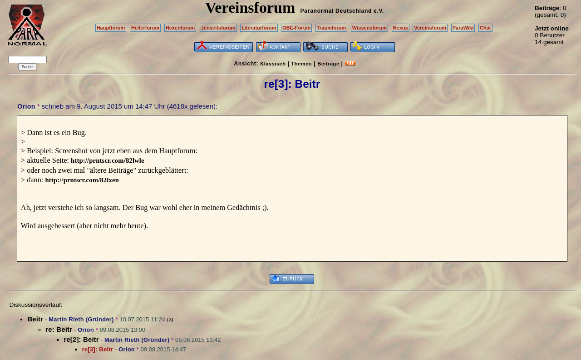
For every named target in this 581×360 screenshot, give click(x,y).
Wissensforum (369, 27)
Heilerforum (145, 27)
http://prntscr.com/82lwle (107, 160)
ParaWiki (463, 27)
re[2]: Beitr (81, 339)
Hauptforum (111, 27)
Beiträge (328, 63)
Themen (301, 63)
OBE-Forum (296, 27)
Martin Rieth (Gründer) (81, 319)
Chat (485, 27)
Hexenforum (180, 27)
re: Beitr (58, 329)
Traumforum (331, 27)
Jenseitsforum (218, 27)
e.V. (379, 11)
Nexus (400, 27)
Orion (26, 106)
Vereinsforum (430, 27)
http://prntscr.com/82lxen (81, 180)
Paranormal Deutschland (336, 11)
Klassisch (273, 63)
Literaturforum (258, 27)
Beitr (35, 319)
